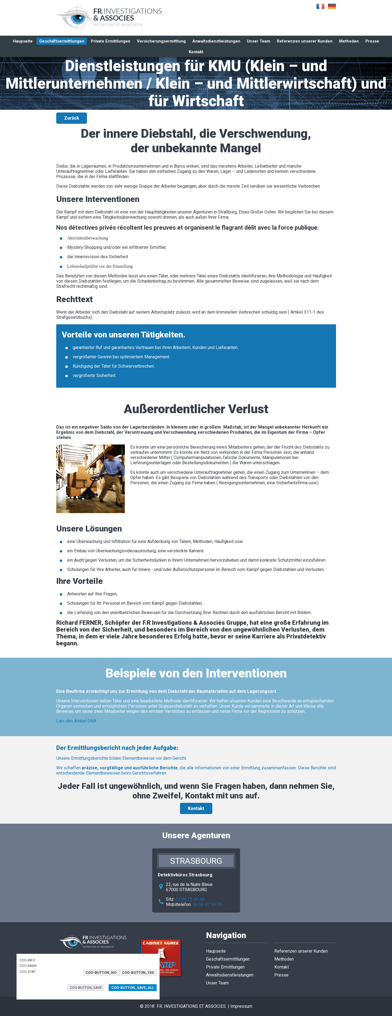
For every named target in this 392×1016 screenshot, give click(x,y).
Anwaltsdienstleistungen (216, 41)
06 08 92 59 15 (207, 904)
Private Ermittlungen (110, 41)
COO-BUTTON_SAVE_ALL (132, 988)
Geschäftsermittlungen (61, 41)
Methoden (349, 41)
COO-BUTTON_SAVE (86, 988)
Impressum (241, 1006)
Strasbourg (196, 861)
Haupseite (23, 41)
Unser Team (258, 41)
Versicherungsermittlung (161, 41)
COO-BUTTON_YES (138, 972)
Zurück (71, 118)
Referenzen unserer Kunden (304, 41)
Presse (372, 41)
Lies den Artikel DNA (76, 721)
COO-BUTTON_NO (101, 972)
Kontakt (196, 808)
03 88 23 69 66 (190, 899)
